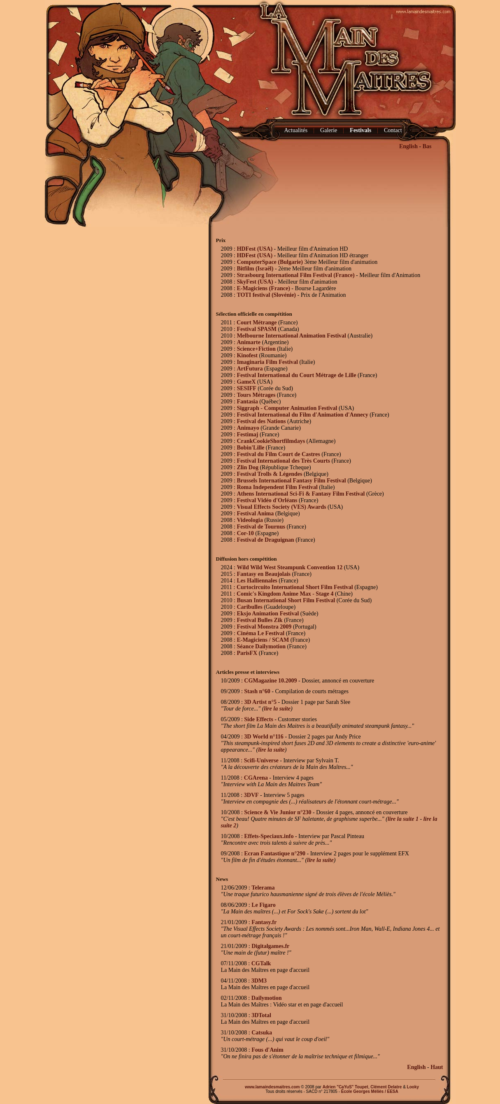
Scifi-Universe (261, 760)
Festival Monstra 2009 (264, 627)
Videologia (250, 520)
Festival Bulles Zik (259, 620)
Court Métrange (257, 322)
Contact (393, 130)
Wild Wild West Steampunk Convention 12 (289, 567)
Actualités (296, 130)
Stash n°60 (257, 691)
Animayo (248, 428)
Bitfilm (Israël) (255, 269)
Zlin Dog (247, 467)
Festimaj (247, 434)
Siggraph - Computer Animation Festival (287, 408)
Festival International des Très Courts (283, 461)
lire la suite (277, 709)
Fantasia (247, 401)
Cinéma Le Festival (260, 633)
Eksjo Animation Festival (268, 613)
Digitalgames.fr (270, 946)
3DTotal (261, 1015)
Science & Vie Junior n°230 (277, 812)
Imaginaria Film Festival (267, 362)
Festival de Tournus (261, 527)
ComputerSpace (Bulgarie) (270, 262)
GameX (246, 382)
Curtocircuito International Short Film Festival (295, 587)
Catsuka (261, 1032)
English (408, 146)
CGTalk (261, 963)
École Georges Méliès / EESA (369, 1091)
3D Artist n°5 (260, 702)
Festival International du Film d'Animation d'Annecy (302, 415)
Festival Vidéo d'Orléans (267, 500)
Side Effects (258, 719)
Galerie (328, 130)
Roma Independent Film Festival (277, 487)
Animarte (248, 342)
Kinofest (247, 355)
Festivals (360, 130)
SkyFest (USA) (255, 282)
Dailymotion (266, 998)
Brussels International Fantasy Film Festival (291, 480)
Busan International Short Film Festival (286, 600)
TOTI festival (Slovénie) (266, 295)
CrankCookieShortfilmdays (271, 441)
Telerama (262, 888)
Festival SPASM (257, 329)
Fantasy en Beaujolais (264, 574)
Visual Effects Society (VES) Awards (281, 507)
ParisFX (247, 653)
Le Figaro (263, 905)
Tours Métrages (256, 395)
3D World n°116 (264, 737)
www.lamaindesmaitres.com (272, 1087)
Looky (413, 1087)
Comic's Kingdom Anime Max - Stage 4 (285, 594)
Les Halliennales (257, 581)
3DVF (251, 795)
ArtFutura (250, 369)
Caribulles (249, 607)
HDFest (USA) (254, 249)
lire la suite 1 (403, 819)
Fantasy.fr (264, 922)
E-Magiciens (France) (263, 288)
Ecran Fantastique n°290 (274, 853)
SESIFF (246, 388)
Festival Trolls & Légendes (270, 474)
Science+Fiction (256, 349)
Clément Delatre (386, 1087)
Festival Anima (255, 513)
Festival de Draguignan (265, 540)
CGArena (256, 778)
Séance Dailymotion (261, 646)
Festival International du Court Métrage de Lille (296, 375)
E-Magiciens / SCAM (263, 640)
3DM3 (259, 981)
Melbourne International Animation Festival (291, 336)
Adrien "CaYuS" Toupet (345, 1087)
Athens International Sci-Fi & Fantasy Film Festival (301, 494)
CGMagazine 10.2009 (270, 681)
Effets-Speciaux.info (268, 836)
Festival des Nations (261, 421)
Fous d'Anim (267, 1050)
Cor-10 (245, 533)
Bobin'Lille (250, 448)
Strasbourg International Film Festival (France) (295, 275)
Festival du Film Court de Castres (278, 454)
